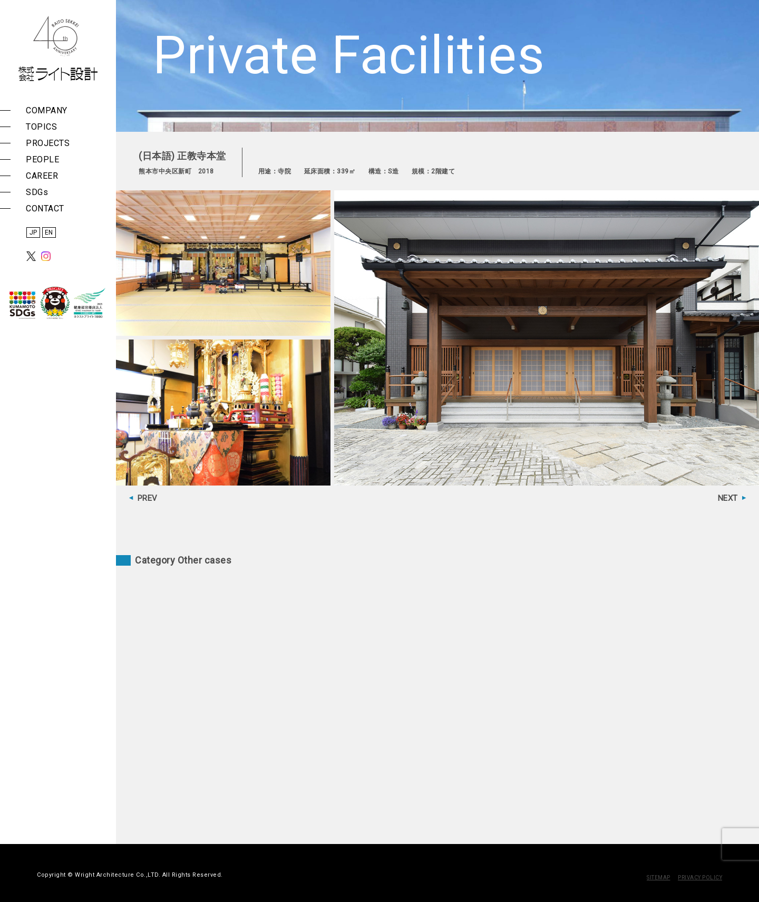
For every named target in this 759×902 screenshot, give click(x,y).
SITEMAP (658, 877)
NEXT (728, 498)
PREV (148, 498)
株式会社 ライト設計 (58, 48)
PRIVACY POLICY (700, 877)
